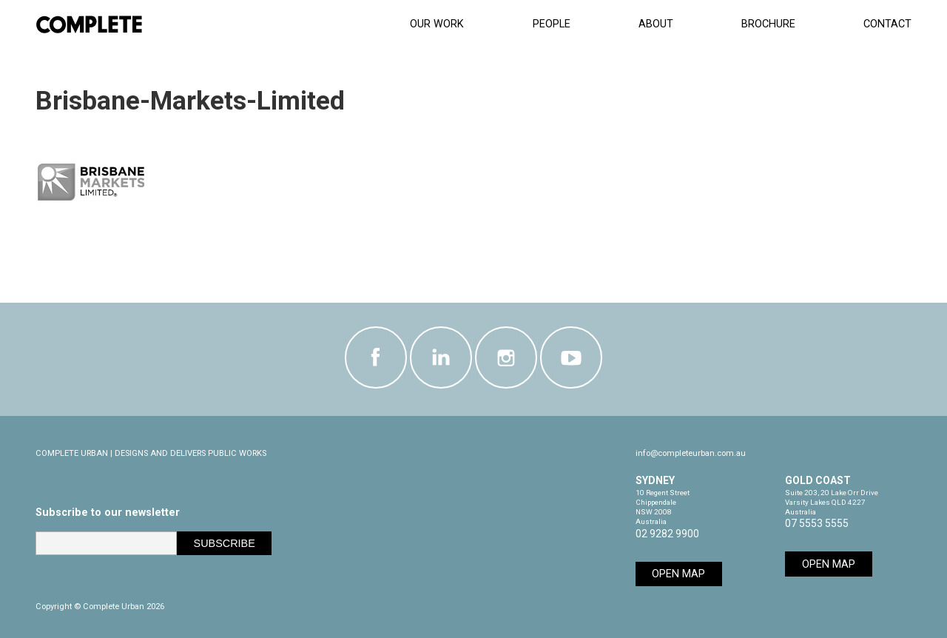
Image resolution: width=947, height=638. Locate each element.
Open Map (678, 574)
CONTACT (887, 24)
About (655, 24)
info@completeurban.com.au (691, 453)
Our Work (437, 24)
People (551, 24)
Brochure (768, 24)
